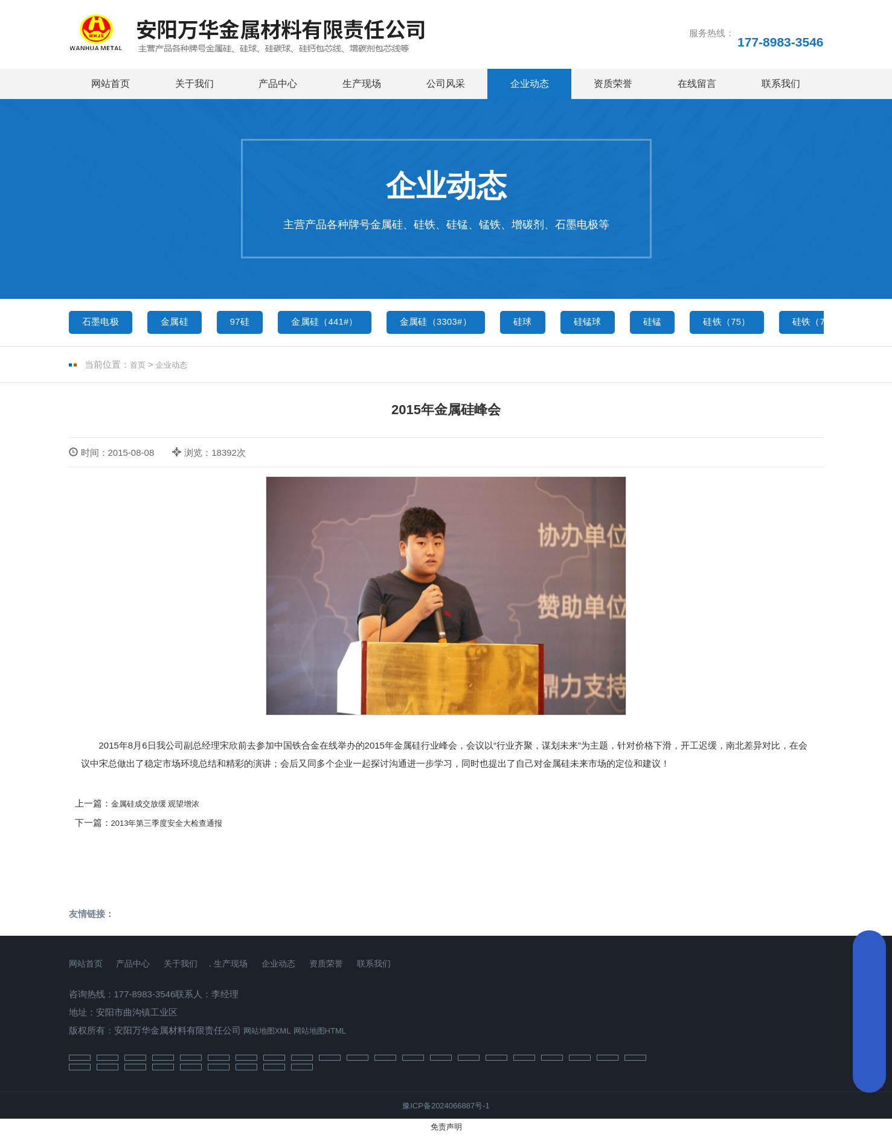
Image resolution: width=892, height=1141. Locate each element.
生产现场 (361, 83)
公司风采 (445, 83)
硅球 (577, 324)
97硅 (260, 324)
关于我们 (194, 83)
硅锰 (721, 324)
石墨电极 (105, 324)
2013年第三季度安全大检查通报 (175, 828)
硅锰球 (649, 324)
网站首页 (110, 83)
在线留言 (697, 83)
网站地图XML (270, 1036)
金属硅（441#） (355, 324)
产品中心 (277, 83)
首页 (139, 370)
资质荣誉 (613, 83)
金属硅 (187, 324)
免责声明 (446, 1133)
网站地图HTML (330, 1036)
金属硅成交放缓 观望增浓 (162, 809)
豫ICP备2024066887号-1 (446, 1112)
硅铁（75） (805, 324)
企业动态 (529, 83)
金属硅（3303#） (480, 324)
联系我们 (781, 83)
